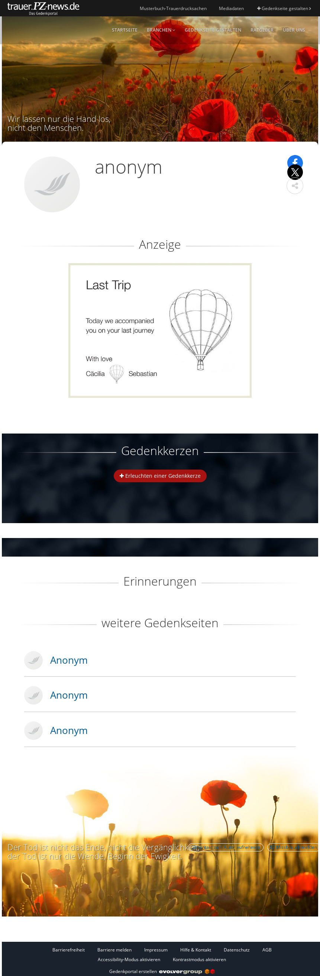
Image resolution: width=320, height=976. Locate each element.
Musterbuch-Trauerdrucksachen (173, 8)
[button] (295, 185)
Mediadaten (231, 8)
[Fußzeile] (162, 954)
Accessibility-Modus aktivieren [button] (129, 959)
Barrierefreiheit (68, 950)
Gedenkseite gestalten (284, 8)
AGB (267, 950)
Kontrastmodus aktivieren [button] (199, 959)
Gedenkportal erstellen (162, 971)
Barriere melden (114, 950)
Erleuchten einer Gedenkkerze (160, 475)
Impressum (156, 950)
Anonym (69, 660)
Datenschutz (237, 950)
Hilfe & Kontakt (195, 950)
